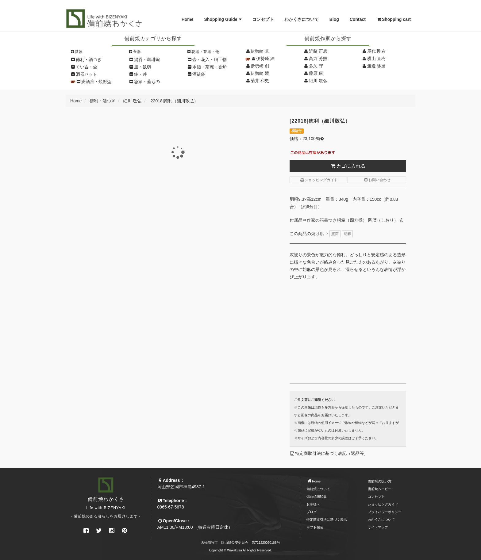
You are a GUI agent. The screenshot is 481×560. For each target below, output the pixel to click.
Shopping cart (393, 19)
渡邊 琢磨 (376, 65)
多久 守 (316, 65)
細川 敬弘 (318, 80)
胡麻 (347, 234)
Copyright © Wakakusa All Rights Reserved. (240, 550)
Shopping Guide (220, 19)
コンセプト (263, 19)
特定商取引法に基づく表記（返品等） (331, 453)
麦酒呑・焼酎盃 (96, 81)
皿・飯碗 (142, 66)
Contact (358, 19)
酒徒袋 (198, 74)
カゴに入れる (348, 166)
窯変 (335, 234)
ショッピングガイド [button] (318, 180)
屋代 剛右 (376, 51)
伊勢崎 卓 (260, 51)
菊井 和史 (260, 80)
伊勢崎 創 (260, 65)
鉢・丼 (140, 74)
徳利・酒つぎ (89, 59)
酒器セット (86, 74)
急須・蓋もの (147, 81)
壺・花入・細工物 (209, 59)
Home (188, 19)
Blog (334, 19)
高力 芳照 (318, 58)
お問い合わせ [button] (377, 180)
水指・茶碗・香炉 (209, 66)
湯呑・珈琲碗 (147, 59)
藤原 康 (316, 73)
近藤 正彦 (318, 51)
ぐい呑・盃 (86, 66)
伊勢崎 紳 (265, 58)
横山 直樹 (376, 58)
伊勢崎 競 (260, 73)
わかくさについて (301, 19)
